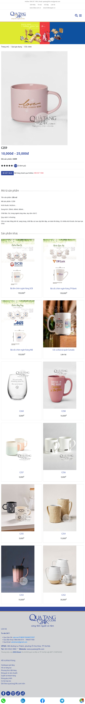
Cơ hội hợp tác (6, 681)
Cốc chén (28, 47)
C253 (21, 595)
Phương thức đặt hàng (8, 670)
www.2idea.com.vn (35, 8)
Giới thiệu (32, 5)
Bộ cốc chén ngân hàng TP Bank (63, 288)
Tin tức (40, 5)
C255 (21, 533)
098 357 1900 (38, 173)
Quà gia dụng (16, 47)
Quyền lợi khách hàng (8, 676)
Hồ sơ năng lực (6, 668)
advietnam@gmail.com (19, 642)
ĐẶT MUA (7, 173)
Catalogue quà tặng (7, 665)
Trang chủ (5, 47)
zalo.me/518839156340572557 (24, 637)
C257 (21, 472)
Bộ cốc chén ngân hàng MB (21, 349)
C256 (63, 472)
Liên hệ (53, 5)
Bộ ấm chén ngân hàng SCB (21, 288)
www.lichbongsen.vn (49, 8)
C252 (63, 595)
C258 (63, 411)
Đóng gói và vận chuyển (9, 673)
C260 (21, 411)
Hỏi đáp (46, 5)
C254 (63, 533)
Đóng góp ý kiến (6, 678)
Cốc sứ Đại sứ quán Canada (63, 349)
